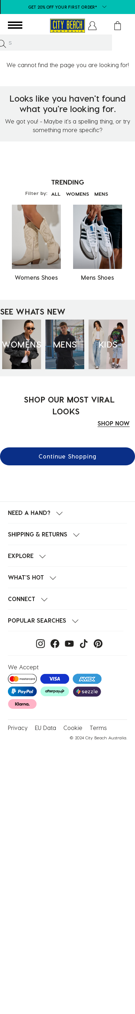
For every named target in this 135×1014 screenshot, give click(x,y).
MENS (101, 194)
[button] (92, 25)
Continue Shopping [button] (67, 456)
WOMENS (77, 194)
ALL (55, 194)
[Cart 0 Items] (117, 25)
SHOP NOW (114, 423)
